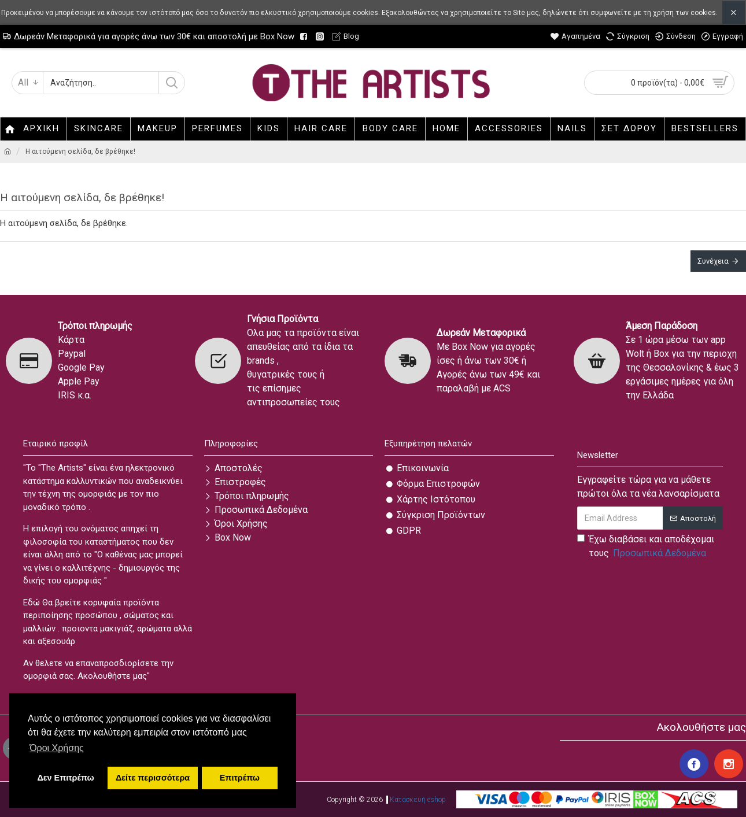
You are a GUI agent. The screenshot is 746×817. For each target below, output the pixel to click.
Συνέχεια (713, 261)
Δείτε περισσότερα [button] (153, 777)
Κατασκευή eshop (418, 800)
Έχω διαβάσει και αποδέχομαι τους (645, 547)
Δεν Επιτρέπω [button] (65, 777)
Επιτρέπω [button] (240, 777)
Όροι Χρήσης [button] (56, 748)
